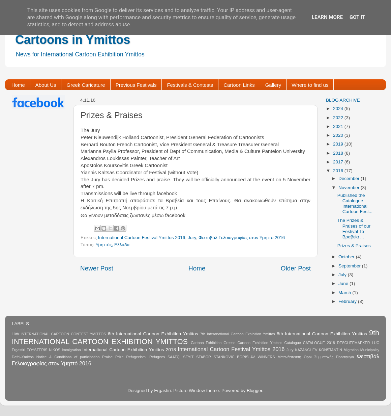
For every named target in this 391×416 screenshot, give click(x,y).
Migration (351, 350)
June (344, 283)
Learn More (327, 17)
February (348, 301)
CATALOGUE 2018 (319, 343)
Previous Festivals (136, 85)
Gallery (273, 85)
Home (18, 85)
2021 (338, 126)
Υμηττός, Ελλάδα (112, 244)
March (345, 292)
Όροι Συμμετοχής (318, 357)
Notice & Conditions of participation (68, 357)
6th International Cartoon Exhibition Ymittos (153, 333)
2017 (338, 161)
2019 (338, 144)
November (349, 187)
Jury (192, 237)
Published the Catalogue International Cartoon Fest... (354, 203)
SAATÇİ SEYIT (180, 357)
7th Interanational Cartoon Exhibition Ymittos (237, 334)
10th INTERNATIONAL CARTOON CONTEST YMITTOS (59, 334)
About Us (45, 85)
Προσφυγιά (345, 357)
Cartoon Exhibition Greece (213, 343)
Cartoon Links (239, 85)
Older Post (296, 268)
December (349, 178)
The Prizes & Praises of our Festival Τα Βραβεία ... (353, 228)
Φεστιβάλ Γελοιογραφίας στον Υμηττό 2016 (242, 237)
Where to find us (310, 85)
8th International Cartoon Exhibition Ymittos (322, 333)
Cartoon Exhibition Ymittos (260, 343)
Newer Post (96, 268)
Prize (119, 357)
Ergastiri (18, 350)
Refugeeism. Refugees (145, 357)
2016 (338, 170)
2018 (338, 153)
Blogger (254, 390)
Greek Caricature (85, 85)
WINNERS (266, 357)
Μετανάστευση (289, 357)
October (347, 256)
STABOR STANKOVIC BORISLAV (225, 357)
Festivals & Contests (190, 85)
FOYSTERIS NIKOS (43, 350)
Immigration (71, 350)
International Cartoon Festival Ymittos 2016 (141, 237)
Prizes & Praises (354, 245)
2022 (338, 117)
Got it (357, 17)
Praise (107, 357)
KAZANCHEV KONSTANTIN (318, 350)
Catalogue (292, 343)
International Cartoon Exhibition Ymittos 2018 (129, 349)
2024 (338, 108)
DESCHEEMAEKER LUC (358, 343)
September (350, 265)
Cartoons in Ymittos (72, 40)
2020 (338, 135)
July (343, 274)
